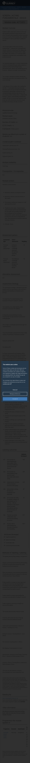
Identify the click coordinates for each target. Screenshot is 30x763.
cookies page (7, 384)
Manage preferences (15, 394)
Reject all (15, 389)
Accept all (15, 399)
